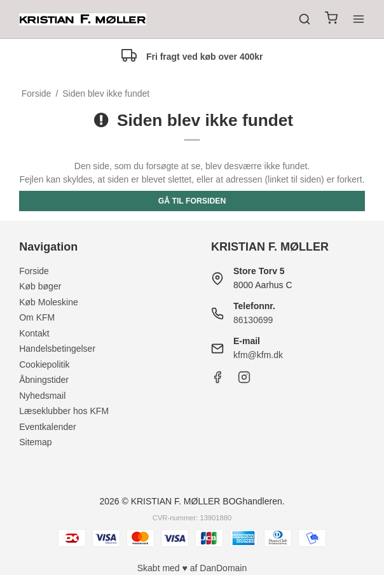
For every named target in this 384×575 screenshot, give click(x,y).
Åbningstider (44, 380)
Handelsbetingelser (57, 348)
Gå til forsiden (192, 201)
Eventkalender (47, 427)
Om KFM (37, 317)
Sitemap (35, 442)
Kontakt (34, 333)
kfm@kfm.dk (258, 355)
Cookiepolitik (44, 364)
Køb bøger (40, 286)
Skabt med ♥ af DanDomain (192, 568)
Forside (34, 271)
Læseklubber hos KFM (64, 411)
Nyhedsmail (42, 396)
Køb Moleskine (48, 302)
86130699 (253, 320)
